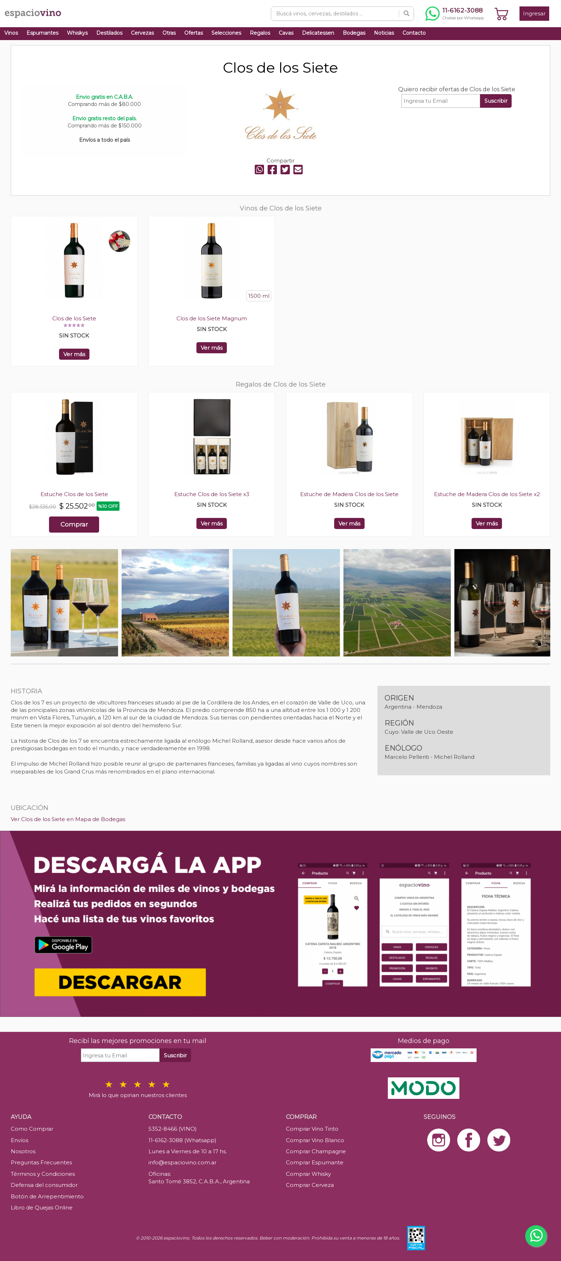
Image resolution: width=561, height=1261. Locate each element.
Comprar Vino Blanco (315, 1140)
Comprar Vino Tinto (312, 1128)
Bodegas (354, 33)
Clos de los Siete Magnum (211, 318)
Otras (169, 33)
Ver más (74, 354)
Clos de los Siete (74, 318)
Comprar (74, 524)
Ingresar (534, 13)
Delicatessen (318, 33)
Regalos (260, 33)
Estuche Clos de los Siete (74, 494)
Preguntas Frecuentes (41, 1162)
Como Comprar (32, 1128)
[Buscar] (406, 13)
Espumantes (42, 33)
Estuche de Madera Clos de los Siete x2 (487, 494)
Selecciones (226, 33)
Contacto (414, 33)
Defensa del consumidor (44, 1185)
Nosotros (23, 1151)
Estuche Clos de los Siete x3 (211, 494)
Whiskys (77, 33)
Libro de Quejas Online (42, 1207)
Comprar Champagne (316, 1151)
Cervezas (142, 33)
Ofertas (193, 33)
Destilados (109, 33)
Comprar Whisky (308, 1173)
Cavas (286, 33)
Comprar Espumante (314, 1162)
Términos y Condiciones (43, 1173)
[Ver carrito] (501, 13)
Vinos (11, 33)
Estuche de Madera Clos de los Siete (349, 494)
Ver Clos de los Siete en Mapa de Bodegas (68, 819)
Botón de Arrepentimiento (47, 1196)
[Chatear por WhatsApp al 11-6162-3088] (454, 13)
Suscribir (495, 100)
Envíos (19, 1140)
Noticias (384, 33)
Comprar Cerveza (310, 1185)
